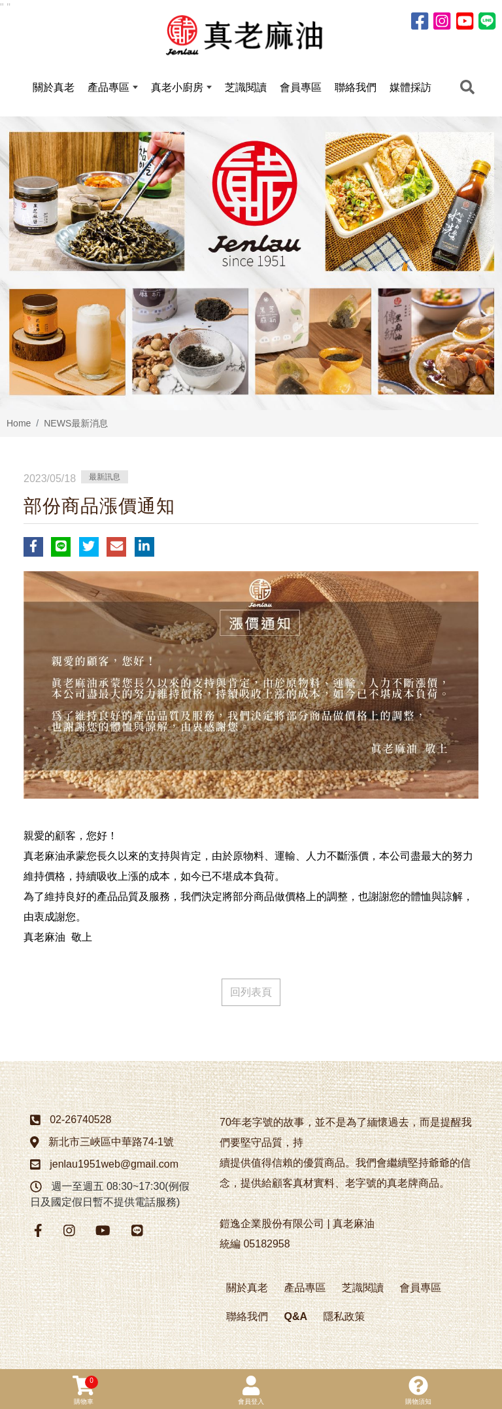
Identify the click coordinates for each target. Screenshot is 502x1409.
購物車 (85, 1390)
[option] (251, 266)
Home (19, 426)
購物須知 (418, 1390)
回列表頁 (251, 995)
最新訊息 (104, 480)
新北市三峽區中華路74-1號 (111, 1145)
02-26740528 (80, 1123)
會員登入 (251, 1390)
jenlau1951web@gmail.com (114, 1168)
